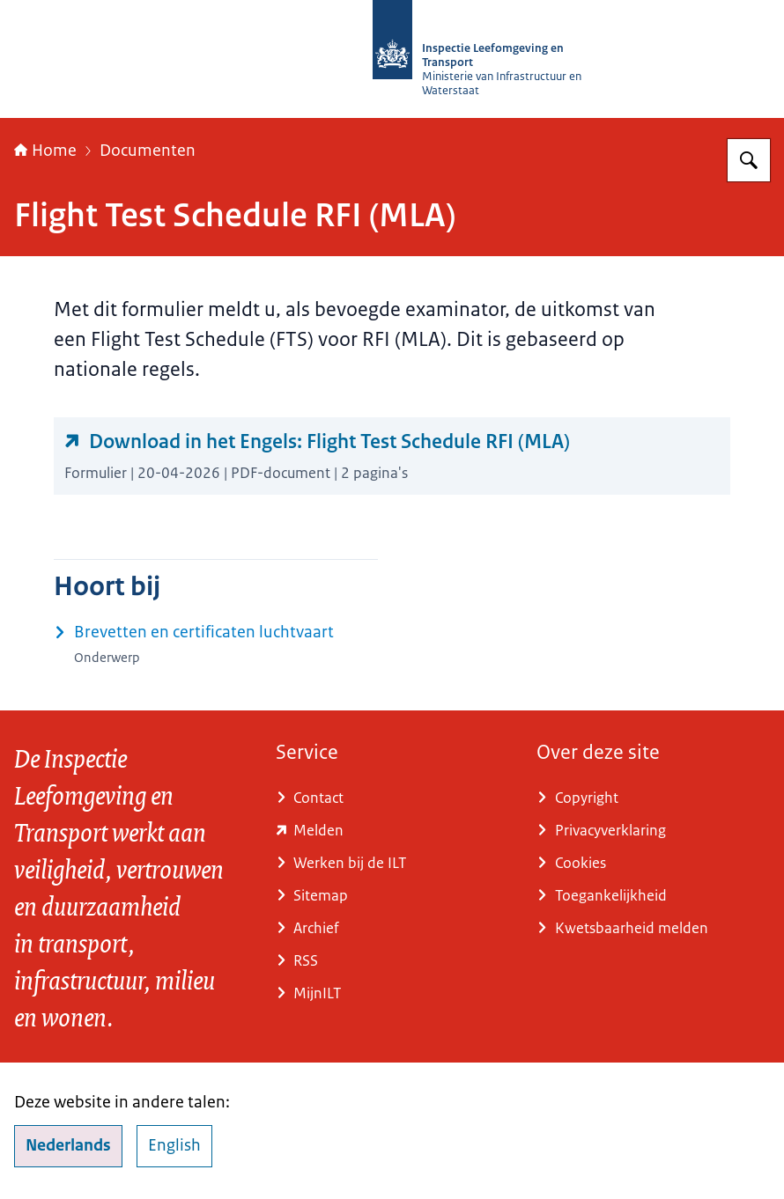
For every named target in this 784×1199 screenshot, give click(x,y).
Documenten (148, 150)
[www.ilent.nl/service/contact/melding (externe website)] (392, 831)
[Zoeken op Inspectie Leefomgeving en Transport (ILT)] (749, 160)
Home (45, 150)
